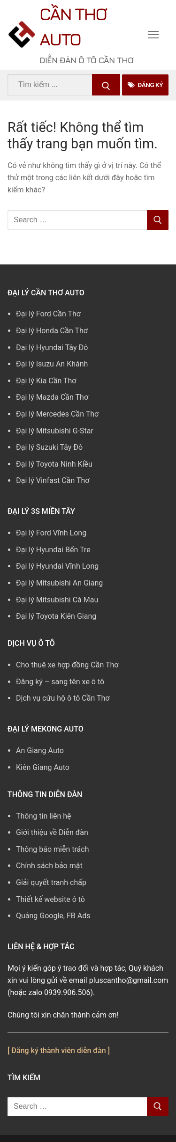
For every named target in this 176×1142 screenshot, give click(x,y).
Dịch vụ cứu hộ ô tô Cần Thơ (62, 698)
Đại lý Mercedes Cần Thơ (57, 414)
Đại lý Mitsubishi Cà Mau (57, 599)
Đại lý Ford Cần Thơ (48, 313)
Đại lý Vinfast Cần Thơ (52, 480)
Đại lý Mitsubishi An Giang (59, 582)
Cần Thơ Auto (72, 26)
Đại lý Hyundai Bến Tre (53, 549)
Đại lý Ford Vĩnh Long (51, 532)
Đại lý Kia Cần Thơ (46, 380)
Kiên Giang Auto (42, 767)
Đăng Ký (145, 84)
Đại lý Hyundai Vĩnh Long (57, 566)
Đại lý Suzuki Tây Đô (49, 447)
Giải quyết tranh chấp (51, 882)
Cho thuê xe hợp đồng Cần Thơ (67, 664)
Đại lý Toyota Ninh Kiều (54, 464)
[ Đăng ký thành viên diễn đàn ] (59, 1050)
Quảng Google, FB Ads (53, 915)
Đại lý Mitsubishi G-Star (54, 430)
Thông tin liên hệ (43, 816)
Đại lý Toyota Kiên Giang (56, 616)
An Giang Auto (40, 750)
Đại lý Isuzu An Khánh (52, 363)
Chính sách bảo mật (49, 865)
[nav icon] (153, 35)
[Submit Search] (106, 84)
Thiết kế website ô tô (50, 899)
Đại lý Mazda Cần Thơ (52, 397)
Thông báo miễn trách (52, 849)
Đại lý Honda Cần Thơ (52, 330)
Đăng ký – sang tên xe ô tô (60, 681)
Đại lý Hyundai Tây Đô (52, 347)
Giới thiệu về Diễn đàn (52, 832)
